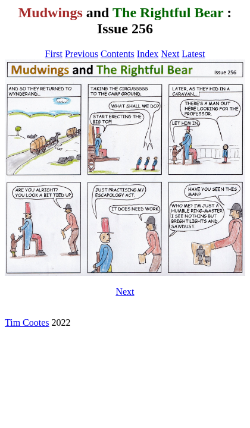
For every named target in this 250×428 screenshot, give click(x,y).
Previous (81, 54)
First (53, 54)
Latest (193, 54)
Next (170, 54)
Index (147, 54)
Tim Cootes (27, 322)
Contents (118, 54)
